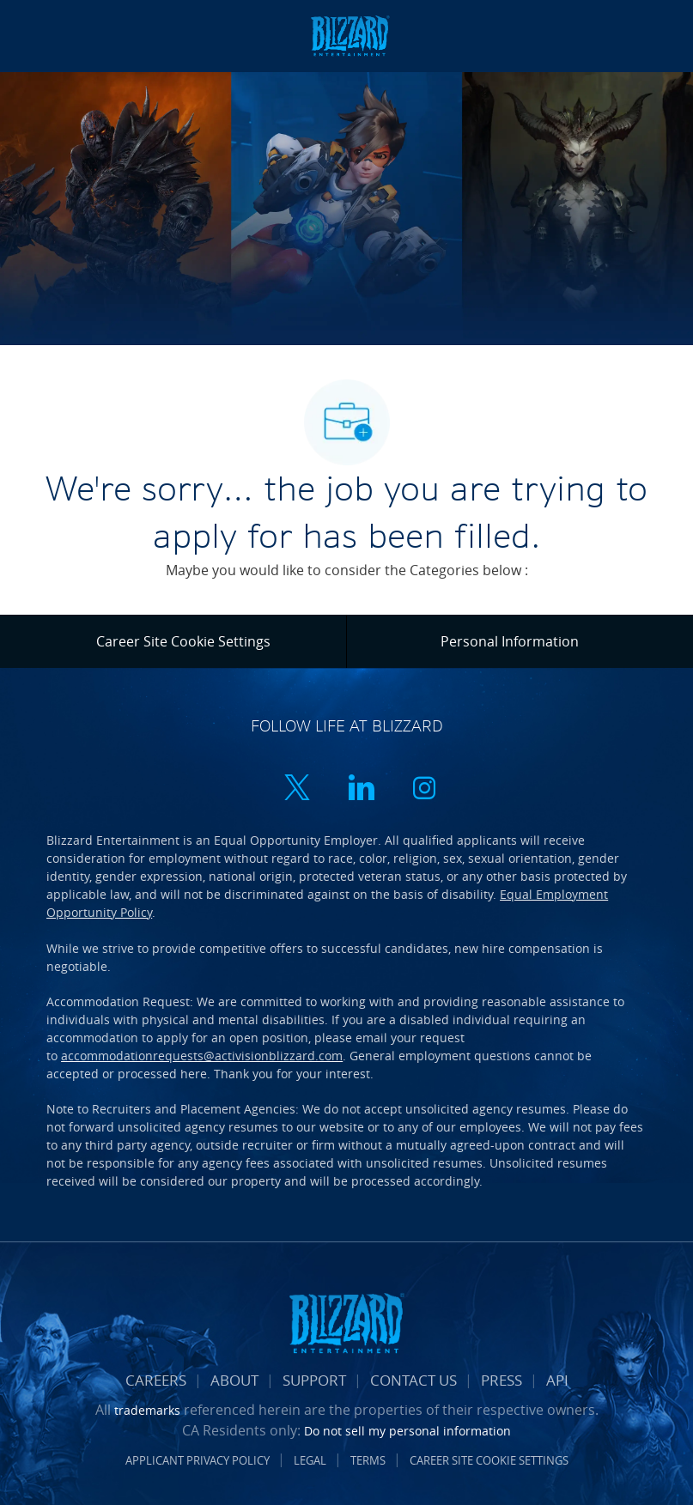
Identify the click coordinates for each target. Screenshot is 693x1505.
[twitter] (297, 789)
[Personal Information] (509, 641)
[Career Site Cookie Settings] (183, 641)
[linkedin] (361, 789)
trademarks (147, 1410)
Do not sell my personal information (407, 1431)
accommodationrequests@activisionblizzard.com (202, 1055)
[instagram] (424, 789)
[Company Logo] (349, 35)
